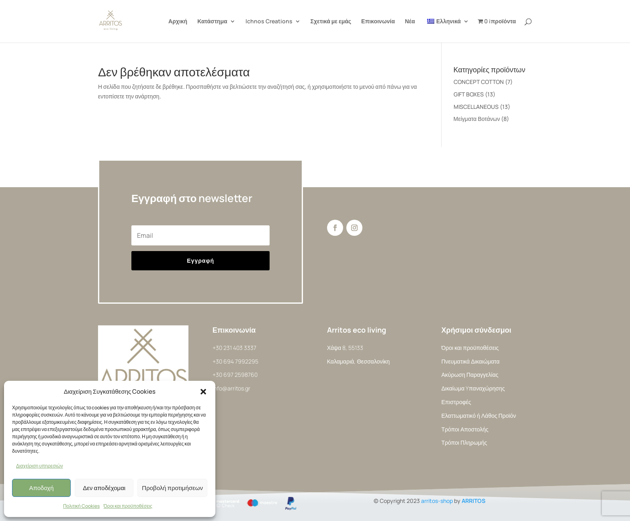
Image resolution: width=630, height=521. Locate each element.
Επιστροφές (456, 402)
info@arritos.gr (231, 388)
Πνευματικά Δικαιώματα (470, 361)
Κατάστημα (212, 21)
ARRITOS (473, 501)
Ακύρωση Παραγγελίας (469, 374)
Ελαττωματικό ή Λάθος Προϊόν (478, 415)
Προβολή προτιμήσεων (172, 488)
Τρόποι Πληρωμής (464, 442)
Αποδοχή (41, 488)
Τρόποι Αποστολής (464, 429)
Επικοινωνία (378, 21)
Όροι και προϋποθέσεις (128, 506)
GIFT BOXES (469, 94)
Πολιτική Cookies (81, 506)
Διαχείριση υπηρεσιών (39, 465)
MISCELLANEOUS (476, 106)
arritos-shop (437, 501)
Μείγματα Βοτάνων (477, 119)
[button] (203, 392)
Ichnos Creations (268, 21)
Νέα (410, 21)
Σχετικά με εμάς (331, 21)
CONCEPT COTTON (479, 82)
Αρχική (177, 21)
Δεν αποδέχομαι (104, 488)
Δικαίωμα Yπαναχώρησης (473, 388)
